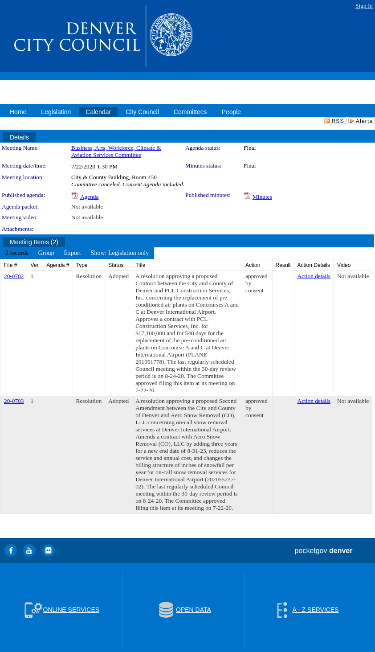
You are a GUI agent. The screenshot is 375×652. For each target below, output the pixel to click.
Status (115, 265)
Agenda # (57, 265)
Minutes (262, 196)
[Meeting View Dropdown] (120, 253)
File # (10, 265)
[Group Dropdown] (46, 253)
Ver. (35, 265)
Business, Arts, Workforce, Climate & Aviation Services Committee (116, 151)
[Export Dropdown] (72, 253)
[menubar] (77, 253)
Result (283, 265)
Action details (314, 276)
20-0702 (14, 276)
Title (140, 265)
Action (252, 265)
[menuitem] (16, 253)
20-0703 (14, 401)
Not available (87, 206)
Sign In (364, 5)
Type (82, 265)
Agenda (89, 196)
